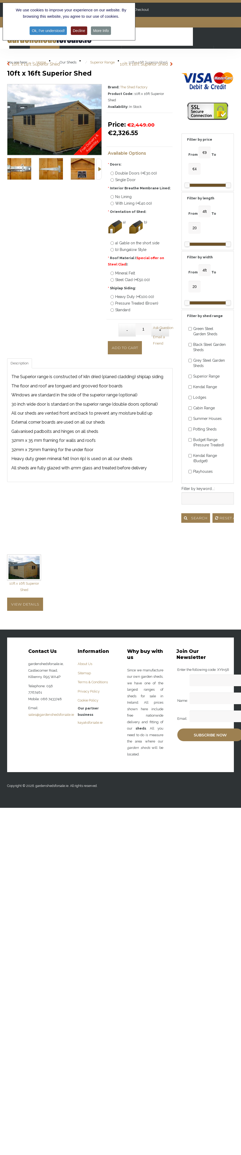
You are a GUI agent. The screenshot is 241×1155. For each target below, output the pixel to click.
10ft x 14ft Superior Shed (36, 64)
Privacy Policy (89, 691)
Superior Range (204, 376)
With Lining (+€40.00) (131, 203)
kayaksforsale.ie (90, 723)
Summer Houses (205, 418)
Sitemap (84, 673)
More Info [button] (101, 31)
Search (195, 518)
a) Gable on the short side (134, 243)
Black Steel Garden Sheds (207, 347)
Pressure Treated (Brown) (134, 303)
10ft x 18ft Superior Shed (144, 64)
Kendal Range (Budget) (202, 458)
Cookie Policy (88, 700)
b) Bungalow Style (128, 250)
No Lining (121, 197)
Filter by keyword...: (198, 489)
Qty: (113, 327)
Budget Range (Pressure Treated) (206, 442)
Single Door (123, 180)
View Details (25, 604)
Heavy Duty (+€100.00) (132, 297)
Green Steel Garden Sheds (202, 331)
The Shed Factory (133, 87)
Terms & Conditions (93, 682)
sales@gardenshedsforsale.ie (51, 715)
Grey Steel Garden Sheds (206, 363)
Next (99, 169)
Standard (120, 310)
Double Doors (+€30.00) (133, 173)
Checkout (141, 10)
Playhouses (200, 471)
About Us (85, 664)
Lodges (197, 397)
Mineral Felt (122, 273)
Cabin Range (201, 408)
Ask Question (163, 328)
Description (20, 363)
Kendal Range (202, 387)
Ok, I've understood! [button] (48, 31)
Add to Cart (125, 347)
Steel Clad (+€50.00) (130, 280)
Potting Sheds (202, 429)
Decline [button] (79, 31)
